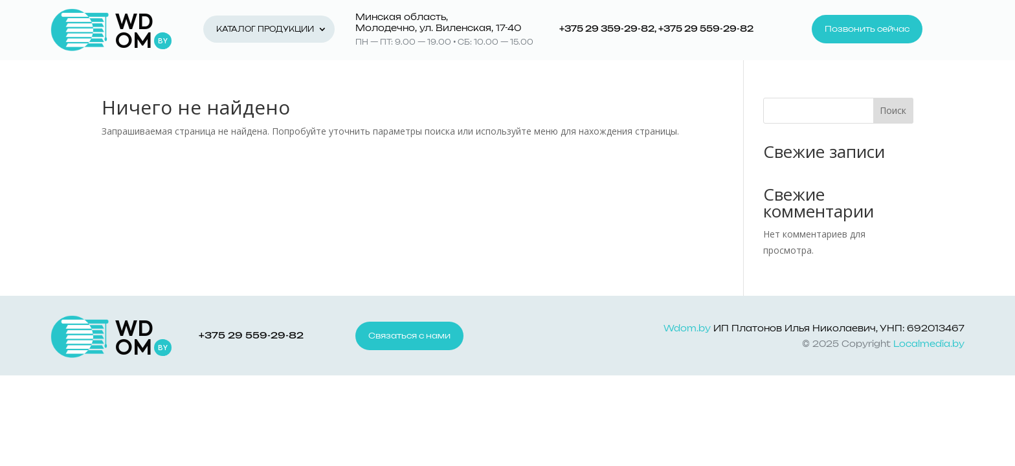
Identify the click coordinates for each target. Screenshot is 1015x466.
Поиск (893, 110)
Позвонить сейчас (867, 29)
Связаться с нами (409, 336)
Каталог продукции (265, 29)
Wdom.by (687, 329)
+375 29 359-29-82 (606, 29)
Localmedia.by (929, 344)
